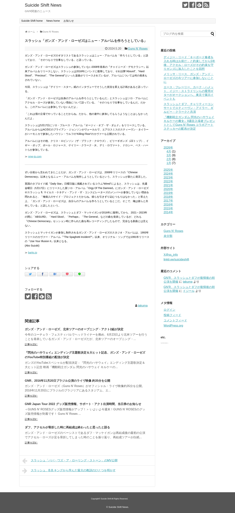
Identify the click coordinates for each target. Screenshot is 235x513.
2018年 (168, 196)
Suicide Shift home (32, 20)
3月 (169, 155)
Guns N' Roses (138, 48)
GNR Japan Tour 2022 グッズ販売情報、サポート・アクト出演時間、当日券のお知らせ (83, 404)
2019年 (168, 193)
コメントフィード (175, 320)
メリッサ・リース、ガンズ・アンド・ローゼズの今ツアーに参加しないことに (189, 78)
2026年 (168, 147)
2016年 (168, 204)
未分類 (168, 235)
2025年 (168, 169)
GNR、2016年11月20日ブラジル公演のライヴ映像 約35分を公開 (67, 380)
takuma (142, 305)
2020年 (168, 189)
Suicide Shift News (43, 5)
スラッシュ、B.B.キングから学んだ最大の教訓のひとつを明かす (69, 471)
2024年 (168, 173)
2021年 (168, 185)
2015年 (168, 208)
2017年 (168, 200)
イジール (189, 290)
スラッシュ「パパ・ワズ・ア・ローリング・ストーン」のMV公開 (70, 461)
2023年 (168, 177)
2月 (169, 159)
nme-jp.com (34, 156)
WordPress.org (173, 325)
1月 (169, 163)
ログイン (169, 309)
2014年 (168, 212)
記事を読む (31, 344)
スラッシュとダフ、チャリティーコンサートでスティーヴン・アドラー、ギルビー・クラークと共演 (189, 107)
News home (53, 20)
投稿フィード (172, 315)
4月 (169, 151)
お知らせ (69, 20)
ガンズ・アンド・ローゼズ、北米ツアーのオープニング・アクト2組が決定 (74, 329)
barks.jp (32, 252)
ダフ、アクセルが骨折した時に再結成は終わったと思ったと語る (67, 427)
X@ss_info (171, 254)
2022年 (168, 181)
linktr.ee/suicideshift (176, 259)
